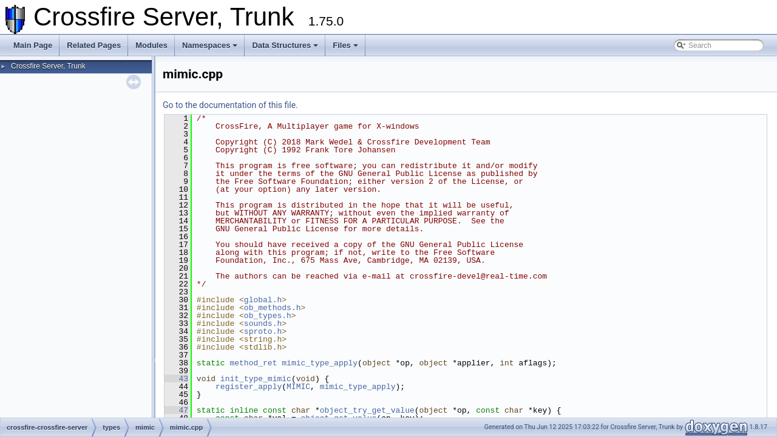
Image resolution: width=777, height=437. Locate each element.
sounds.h (263, 323)
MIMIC (298, 386)
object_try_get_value (367, 410)
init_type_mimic (255, 378)
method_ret (253, 362)
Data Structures (285, 45)
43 (176, 378)
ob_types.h (267, 315)
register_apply (248, 386)
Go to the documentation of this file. (230, 105)
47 (176, 410)
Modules (151, 45)
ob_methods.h (272, 307)
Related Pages (94, 45)
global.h (263, 299)
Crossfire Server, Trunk (48, 66)
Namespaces (210, 45)
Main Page (32, 45)
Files (345, 45)
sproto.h (263, 331)
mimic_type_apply (320, 362)
